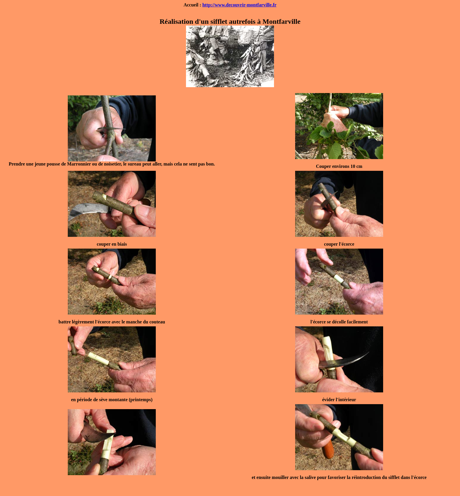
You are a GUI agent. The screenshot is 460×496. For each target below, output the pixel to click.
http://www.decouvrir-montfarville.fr (239, 4)
